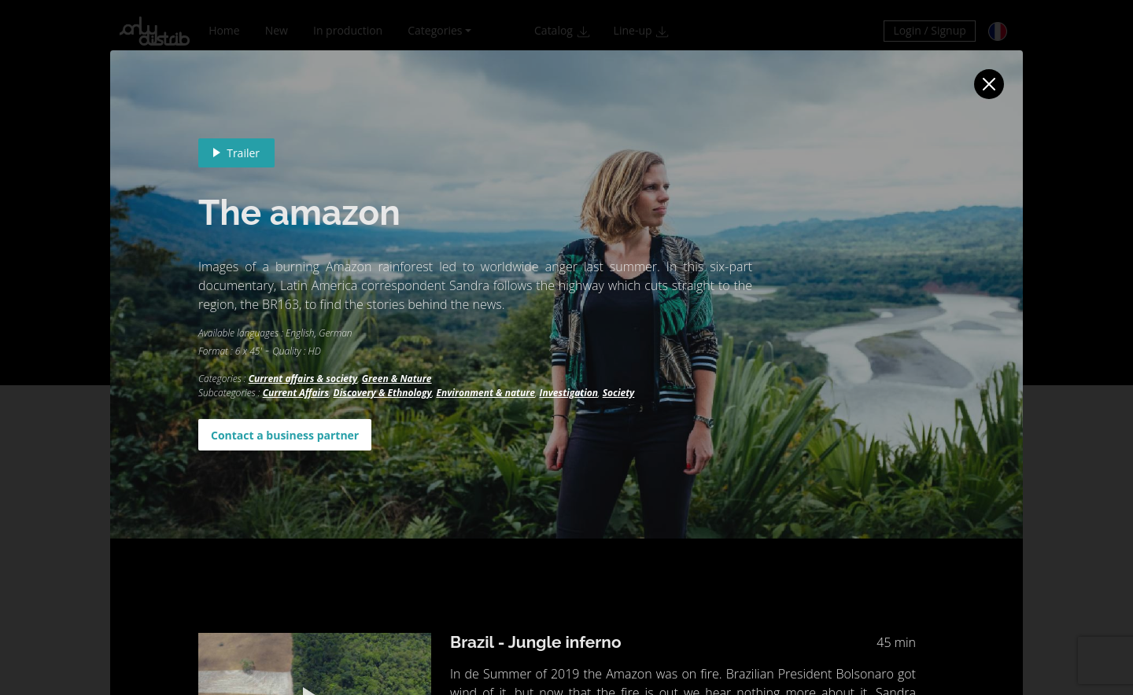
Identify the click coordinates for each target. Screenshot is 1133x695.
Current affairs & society (303, 378)
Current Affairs (296, 392)
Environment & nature (485, 392)
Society (619, 392)
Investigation (569, 392)
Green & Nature (397, 378)
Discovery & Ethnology (383, 392)
